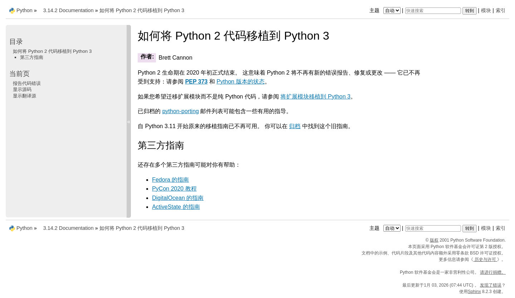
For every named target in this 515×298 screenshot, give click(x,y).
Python (24, 10)
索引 (501, 10)
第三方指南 (31, 57)
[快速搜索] (433, 10)
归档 (294, 126)
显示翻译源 (24, 96)
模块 (486, 10)
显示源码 (22, 89)
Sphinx (474, 291)
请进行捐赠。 (493, 272)
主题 (385, 10)
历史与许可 (485, 259)
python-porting (180, 111)
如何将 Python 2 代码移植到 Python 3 (142, 10)
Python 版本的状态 (240, 82)
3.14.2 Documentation (68, 10)
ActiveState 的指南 (176, 207)
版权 (434, 240)
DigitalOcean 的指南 (177, 198)
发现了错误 (490, 285)
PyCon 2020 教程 (174, 189)
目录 (16, 41)
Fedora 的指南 (170, 180)
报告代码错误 (27, 83)
